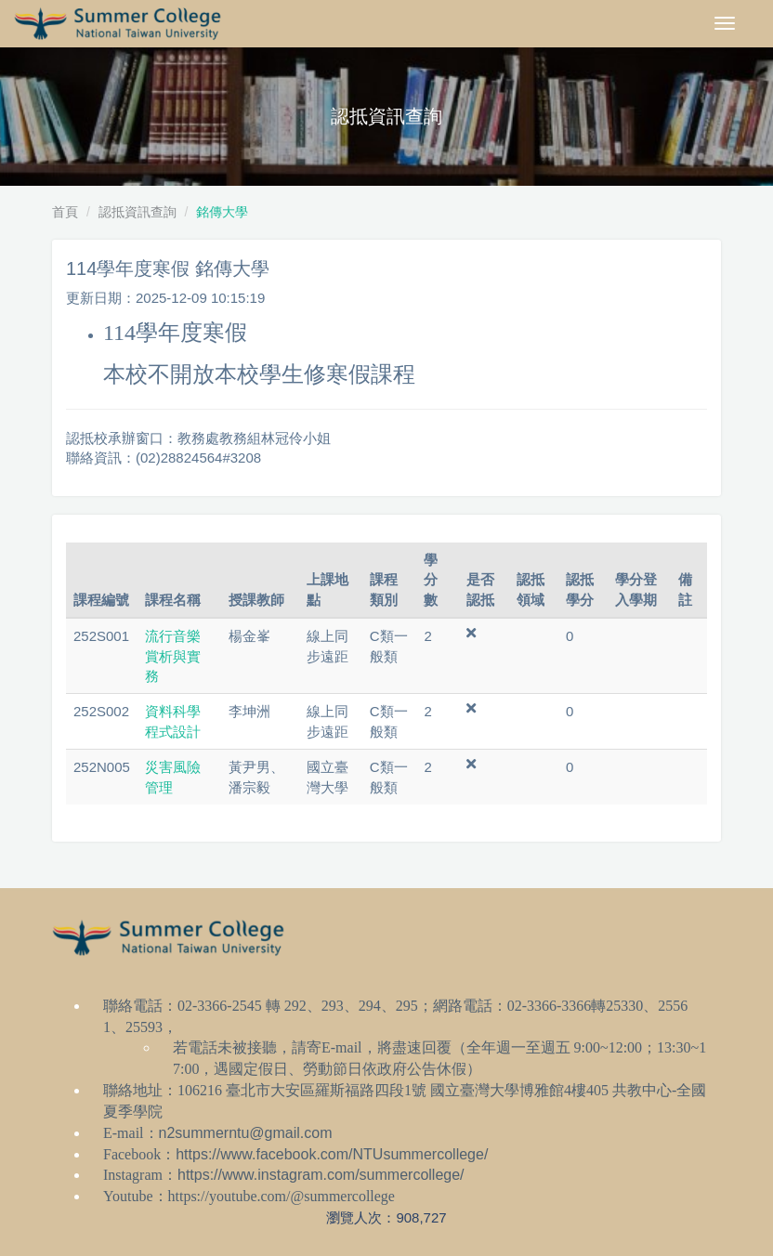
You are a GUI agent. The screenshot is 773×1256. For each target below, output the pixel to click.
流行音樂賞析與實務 (173, 656)
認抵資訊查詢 (137, 211)
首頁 (65, 211)
